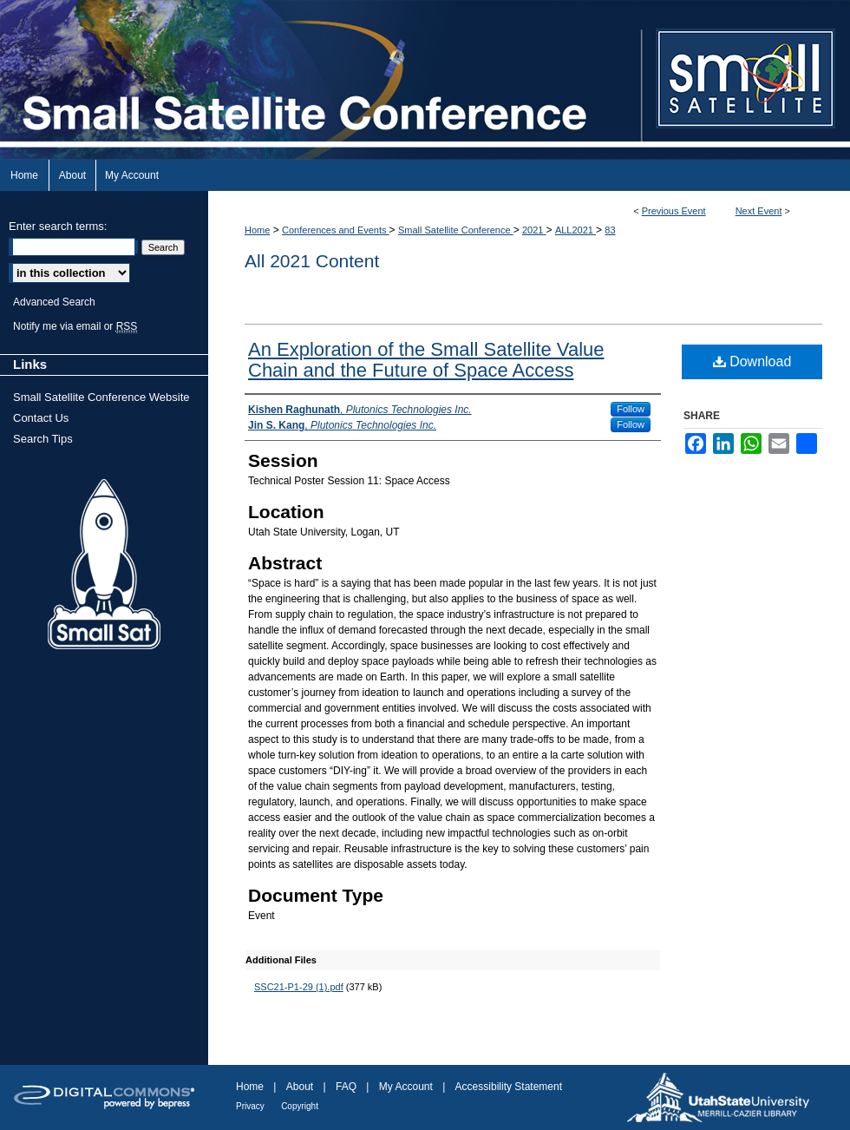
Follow (630, 409)
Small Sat (104, 565)
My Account (406, 1087)
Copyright (299, 1106)
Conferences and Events (335, 230)
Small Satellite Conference (455, 230)
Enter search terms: (58, 226)
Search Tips (43, 438)
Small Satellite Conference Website (101, 397)
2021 (534, 230)
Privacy (250, 1106)
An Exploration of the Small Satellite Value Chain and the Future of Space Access (426, 359)
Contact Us (41, 417)
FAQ (346, 1087)
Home (257, 230)
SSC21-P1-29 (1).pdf (298, 987)
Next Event (759, 211)
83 (610, 230)
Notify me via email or (75, 326)
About (299, 1087)
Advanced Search (54, 302)
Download (752, 361)
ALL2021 (575, 230)
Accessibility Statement (508, 1087)
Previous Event (674, 211)
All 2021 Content (312, 261)
